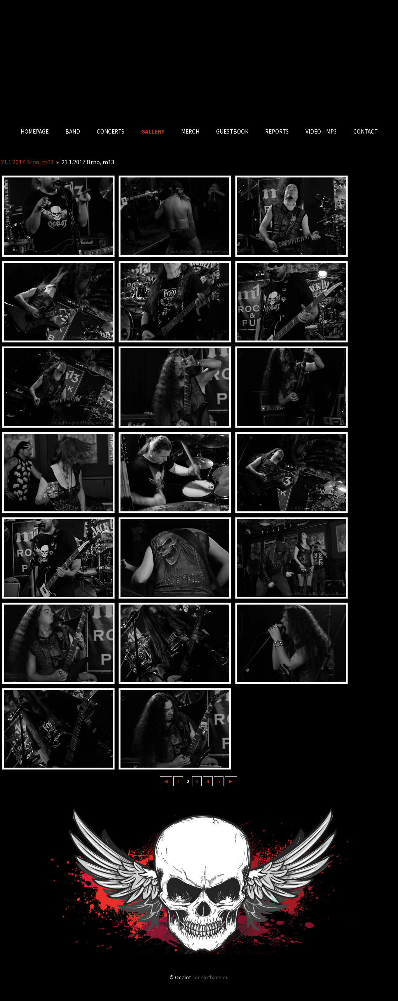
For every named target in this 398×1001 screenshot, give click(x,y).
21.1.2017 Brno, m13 (27, 162)
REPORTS (277, 131)
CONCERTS (110, 131)
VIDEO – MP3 (321, 131)
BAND (72, 131)
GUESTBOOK (232, 131)
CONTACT (365, 131)
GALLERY (152, 131)
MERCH (190, 131)
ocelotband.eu (212, 977)
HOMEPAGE (35, 131)
